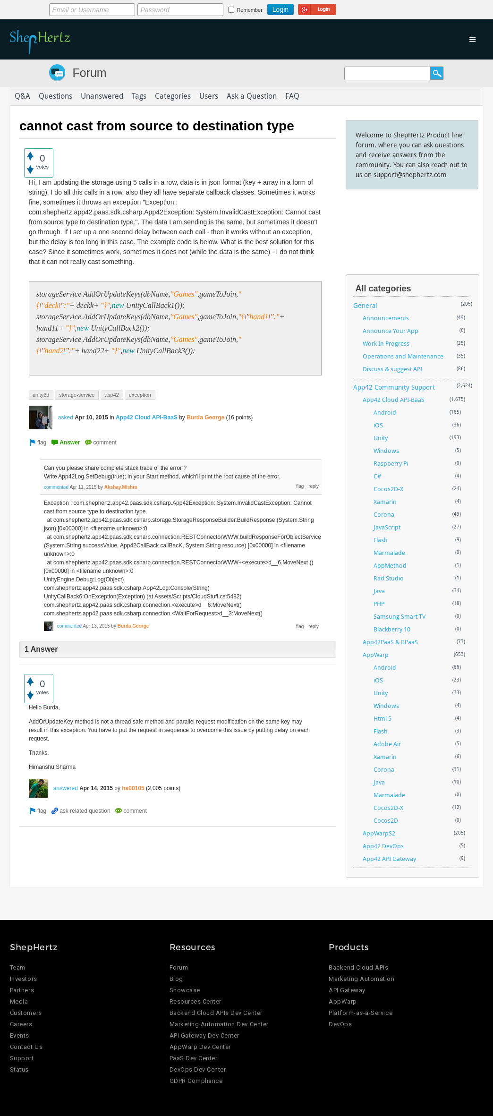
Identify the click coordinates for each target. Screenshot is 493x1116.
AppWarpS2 (379, 833)
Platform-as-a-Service (360, 1012)
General (365, 305)
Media (19, 1001)
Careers (21, 1024)
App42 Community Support (394, 387)
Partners (22, 990)
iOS (378, 425)
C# (377, 476)
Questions (55, 96)
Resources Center (195, 1001)
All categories (383, 288)
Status (19, 1069)
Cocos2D (386, 820)
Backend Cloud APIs (358, 967)
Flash (381, 540)
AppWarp (376, 654)
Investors (23, 978)
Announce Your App (390, 330)
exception (140, 395)
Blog (176, 978)
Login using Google (317, 8)
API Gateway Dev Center (204, 1035)
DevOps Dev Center (198, 1069)
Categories (173, 96)
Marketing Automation (361, 978)
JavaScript (387, 527)
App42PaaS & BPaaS (390, 642)
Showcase (185, 990)
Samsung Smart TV (399, 616)
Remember (249, 10)
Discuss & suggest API (392, 369)
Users (208, 96)
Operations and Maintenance (403, 356)
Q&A (22, 96)
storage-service (76, 395)
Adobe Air (387, 744)
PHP (379, 603)
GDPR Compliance (196, 1080)
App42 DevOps (383, 846)
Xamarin (385, 501)
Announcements (386, 318)
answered (65, 788)
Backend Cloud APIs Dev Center (216, 1012)
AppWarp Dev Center (200, 1046)
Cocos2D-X (388, 489)
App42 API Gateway (389, 858)
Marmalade (389, 552)
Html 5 (382, 718)
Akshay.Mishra (120, 487)
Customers (26, 1012)
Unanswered (102, 96)
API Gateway (347, 990)
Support (22, 1058)
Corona (384, 514)
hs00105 (133, 788)
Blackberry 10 (392, 629)
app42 (111, 395)
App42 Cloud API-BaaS (147, 417)
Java (379, 591)
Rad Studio (389, 578)
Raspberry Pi (391, 463)
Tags (139, 96)
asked (65, 417)
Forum (89, 72)
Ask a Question (252, 96)
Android (385, 412)
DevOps (340, 1024)
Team (18, 967)
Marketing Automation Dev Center (219, 1024)
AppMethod (390, 565)
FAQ (292, 96)
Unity (381, 438)
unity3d (41, 395)
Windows (386, 450)
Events (19, 1035)
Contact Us (26, 1046)
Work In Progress (386, 343)
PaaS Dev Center (194, 1058)
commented (56, 487)
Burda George (205, 417)
